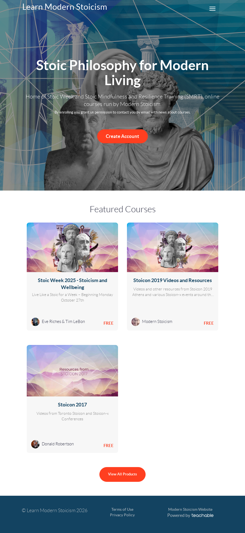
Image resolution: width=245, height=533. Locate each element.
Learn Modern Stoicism (64, 6)
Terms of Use (122, 509)
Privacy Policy (122, 515)
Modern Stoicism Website (190, 509)
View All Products (122, 474)
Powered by (190, 515)
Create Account (122, 136)
